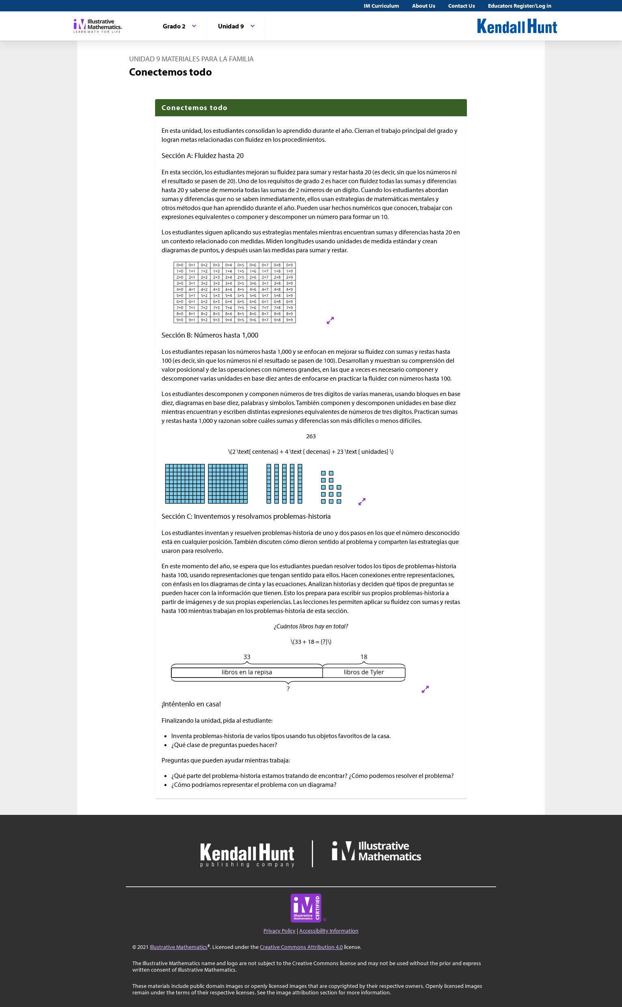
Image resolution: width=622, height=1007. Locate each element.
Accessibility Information (329, 930)
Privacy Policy (279, 930)
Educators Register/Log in (519, 5)
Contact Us (461, 5)
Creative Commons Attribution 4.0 (301, 947)
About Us (423, 5)
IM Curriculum (381, 5)
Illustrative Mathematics (178, 947)
